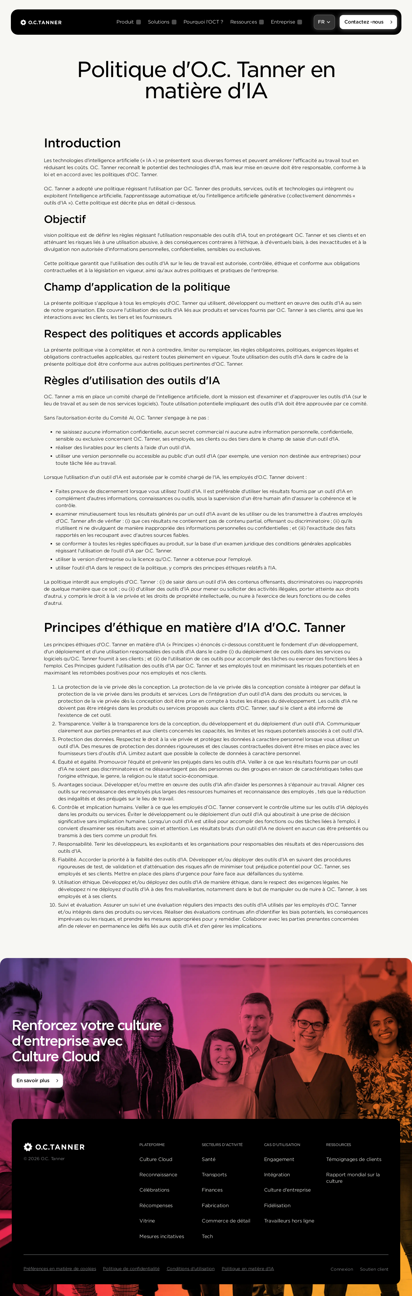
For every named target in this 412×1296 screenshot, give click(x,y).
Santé (208, 1159)
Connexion (342, 1269)
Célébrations (154, 1190)
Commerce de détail (226, 1221)
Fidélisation (277, 1205)
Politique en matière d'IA (248, 1269)
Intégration (277, 1174)
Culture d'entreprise (287, 1190)
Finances (212, 1190)
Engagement (279, 1159)
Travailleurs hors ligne (289, 1221)
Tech (207, 1236)
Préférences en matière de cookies (60, 1268)
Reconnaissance (158, 1174)
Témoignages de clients (353, 1159)
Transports (214, 1174)
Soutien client (374, 1269)
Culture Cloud (155, 1159)
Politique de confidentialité (131, 1269)
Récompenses (155, 1205)
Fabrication (215, 1205)
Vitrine (147, 1221)
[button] (128, 22)
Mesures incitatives (161, 1236)
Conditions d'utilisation (191, 1269)
